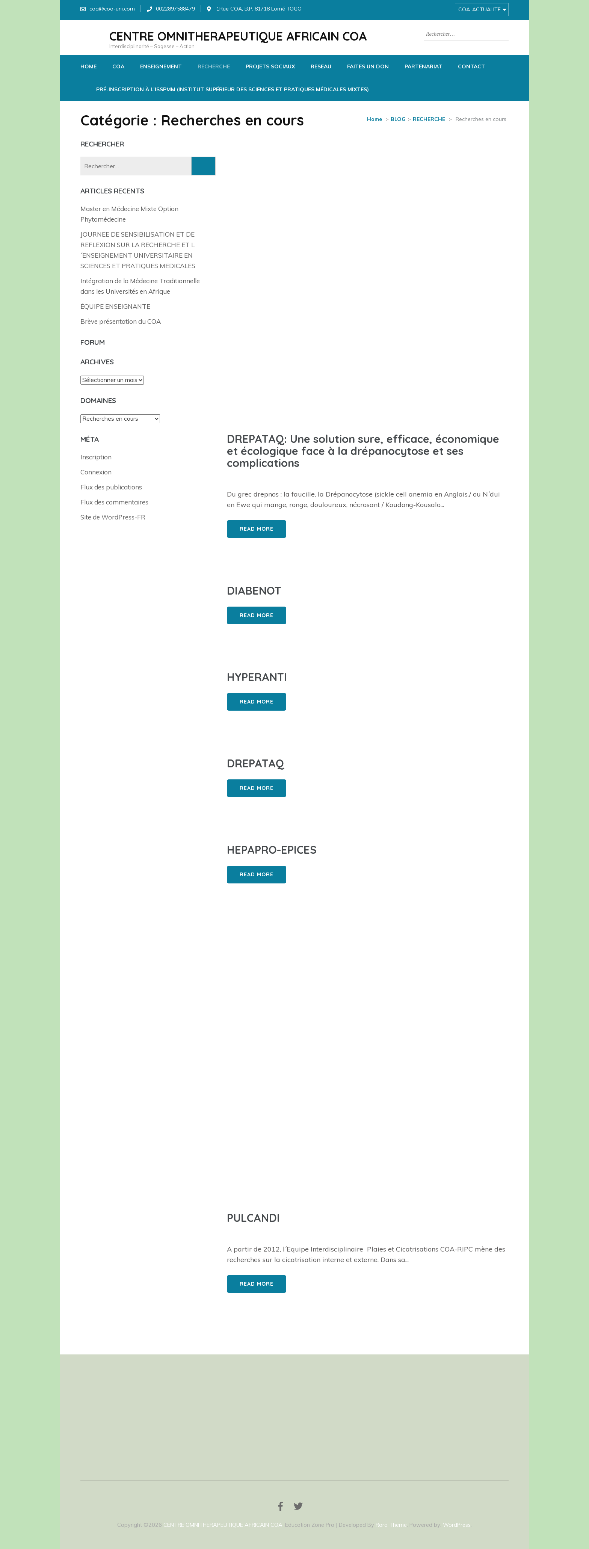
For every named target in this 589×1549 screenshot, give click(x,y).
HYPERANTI (257, 677)
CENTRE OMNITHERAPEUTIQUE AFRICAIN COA (238, 36)
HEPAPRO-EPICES (272, 849)
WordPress (457, 1524)
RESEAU (321, 66)
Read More (256, 528)
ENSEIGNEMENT (161, 66)
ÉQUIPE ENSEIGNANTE (115, 306)
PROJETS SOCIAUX (270, 66)
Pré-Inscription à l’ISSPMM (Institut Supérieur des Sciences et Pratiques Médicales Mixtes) (232, 89)
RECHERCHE (214, 66)
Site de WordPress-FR (112, 517)
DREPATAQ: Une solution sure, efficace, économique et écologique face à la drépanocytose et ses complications (363, 451)
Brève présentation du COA (120, 321)
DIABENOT (254, 590)
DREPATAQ (255, 763)
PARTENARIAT (423, 66)
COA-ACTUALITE (479, 9)
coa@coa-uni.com (112, 8)
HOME (88, 66)
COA (118, 66)
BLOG (398, 119)
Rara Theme (391, 1524)
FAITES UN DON (368, 66)
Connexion (96, 472)
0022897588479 (175, 8)
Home (374, 119)
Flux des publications (111, 487)
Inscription (96, 457)
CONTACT (471, 66)
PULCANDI (253, 1217)
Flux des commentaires (114, 502)
